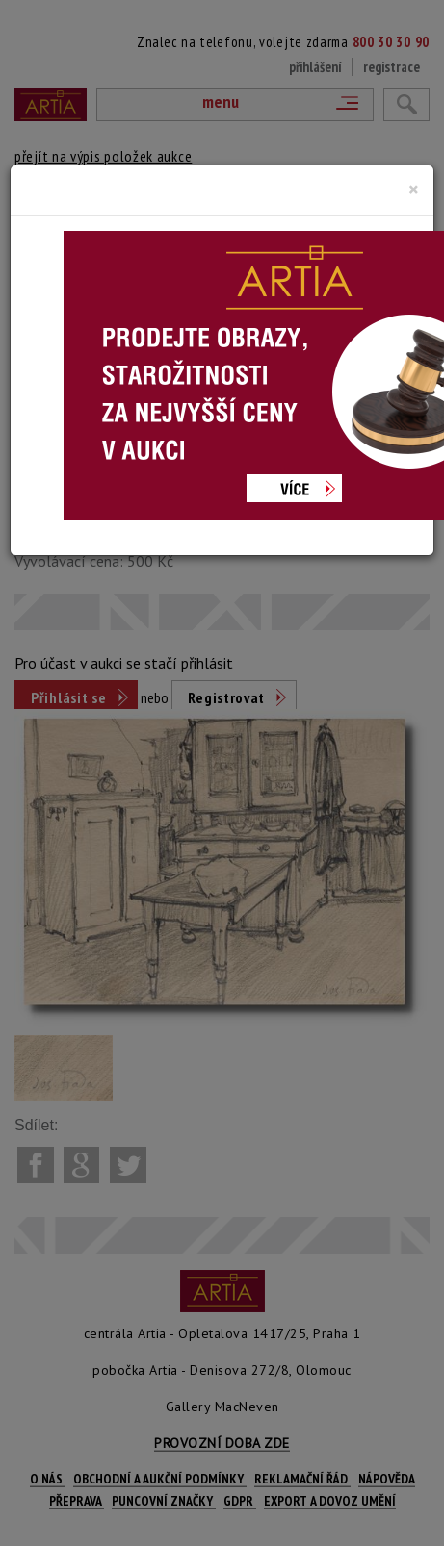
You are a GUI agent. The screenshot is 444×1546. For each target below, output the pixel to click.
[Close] (413, 189)
